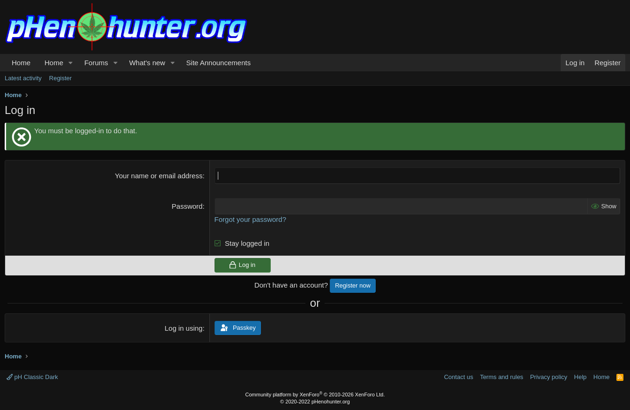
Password (187, 206)
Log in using (184, 328)
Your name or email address (158, 176)
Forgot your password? (250, 219)
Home (21, 63)
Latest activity (23, 78)
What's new (147, 63)
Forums (96, 63)
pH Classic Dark (32, 376)
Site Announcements (218, 63)
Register (60, 78)
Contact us (458, 376)
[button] (70, 62)
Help (580, 376)
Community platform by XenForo (315, 394)
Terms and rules (501, 376)
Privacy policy (548, 376)
